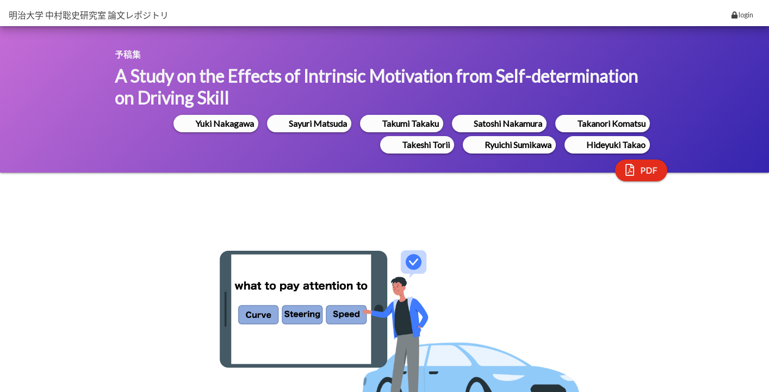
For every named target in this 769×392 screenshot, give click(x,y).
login (742, 14)
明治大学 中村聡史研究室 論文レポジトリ (89, 15)
